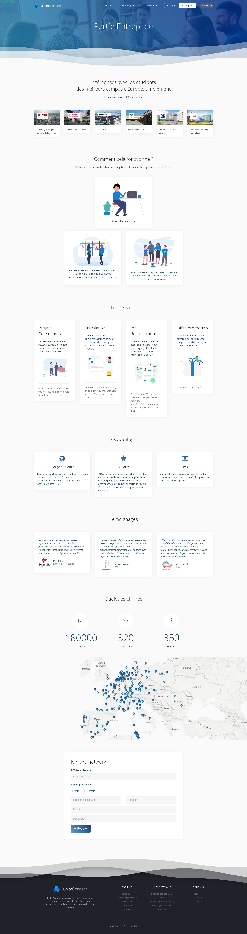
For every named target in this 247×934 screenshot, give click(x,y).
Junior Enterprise (126, 901)
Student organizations (130, 5)
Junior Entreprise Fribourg (161, 901)
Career (197, 893)
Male (76, 790)
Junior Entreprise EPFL (161, 893)
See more (161, 909)
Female (91, 790)
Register (187, 5)
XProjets (162, 897)
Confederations (126, 905)
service (131, 221)
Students (109, 5)
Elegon (129, 926)
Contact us (197, 897)
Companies (151, 5)
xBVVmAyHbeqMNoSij (161, 905)
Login (171, 5)
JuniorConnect (116, 926)
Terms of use (197, 901)
